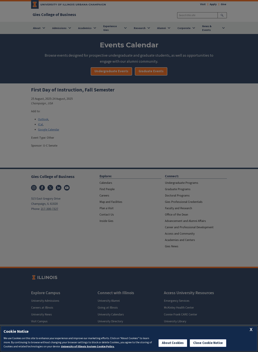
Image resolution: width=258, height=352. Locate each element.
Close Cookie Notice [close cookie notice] (208, 343)
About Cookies (173, 343)
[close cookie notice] (251, 329)
